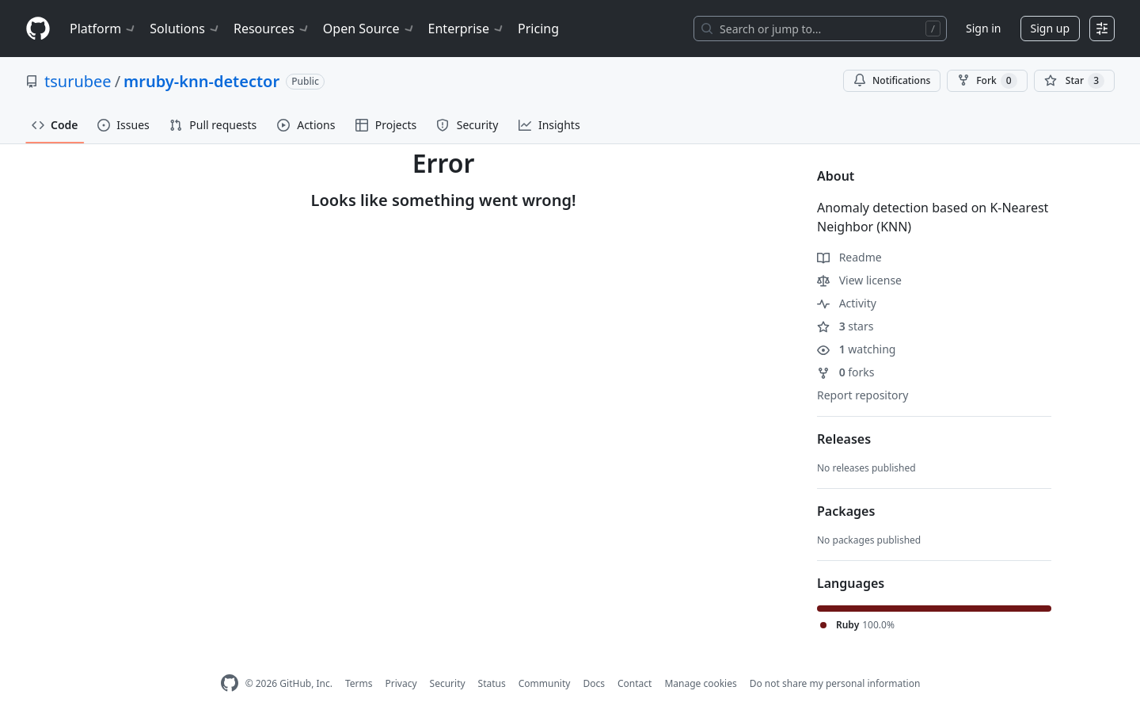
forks (846, 372)
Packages (846, 511)
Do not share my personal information (835, 683)
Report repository (862, 395)
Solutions (185, 28)
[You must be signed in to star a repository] (1074, 81)
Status (492, 683)
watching (856, 349)
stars (845, 326)
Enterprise (466, 28)
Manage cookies (700, 683)
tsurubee (78, 81)
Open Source (369, 28)
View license (859, 280)
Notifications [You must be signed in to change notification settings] (891, 80)
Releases (844, 439)
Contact (635, 683)
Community (545, 683)
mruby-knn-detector (201, 81)
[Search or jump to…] (820, 28)
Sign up (1050, 28)
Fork (986, 81)
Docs (594, 683)
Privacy (401, 683)
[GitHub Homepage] (229, 683)
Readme (849, 257)
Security (448, 683)
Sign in (983, 28)
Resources (272, 28)
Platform (103, 28)
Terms (359, 683)
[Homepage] (38, 29)
